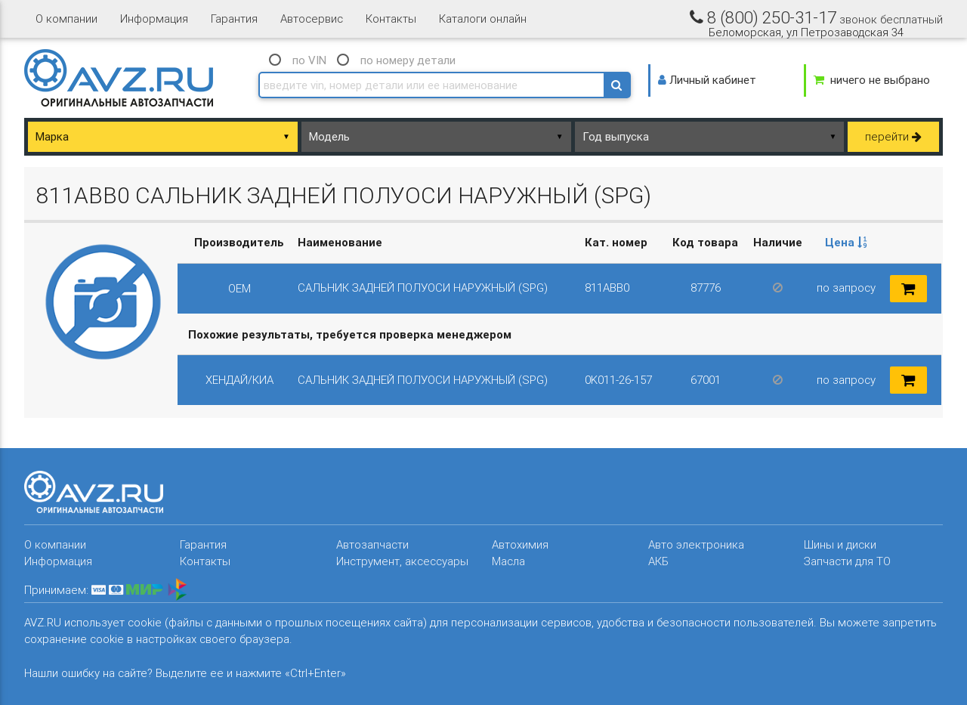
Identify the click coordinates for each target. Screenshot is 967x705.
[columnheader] (846, 243)
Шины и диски (840, 544)
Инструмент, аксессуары (402, 561)
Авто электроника (696, 544)
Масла (508, 561)
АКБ (658, 561)
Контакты (391, 18)
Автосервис (311, 18)
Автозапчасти (372, 544)
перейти (893, 136)
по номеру (408, 60)
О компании (66, 18)
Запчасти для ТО (847, 561)
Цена (846, 242)
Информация (154, 18)
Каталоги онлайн (483, 18)
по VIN (309, 60)
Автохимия (520, 544)
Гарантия (234, 18)
